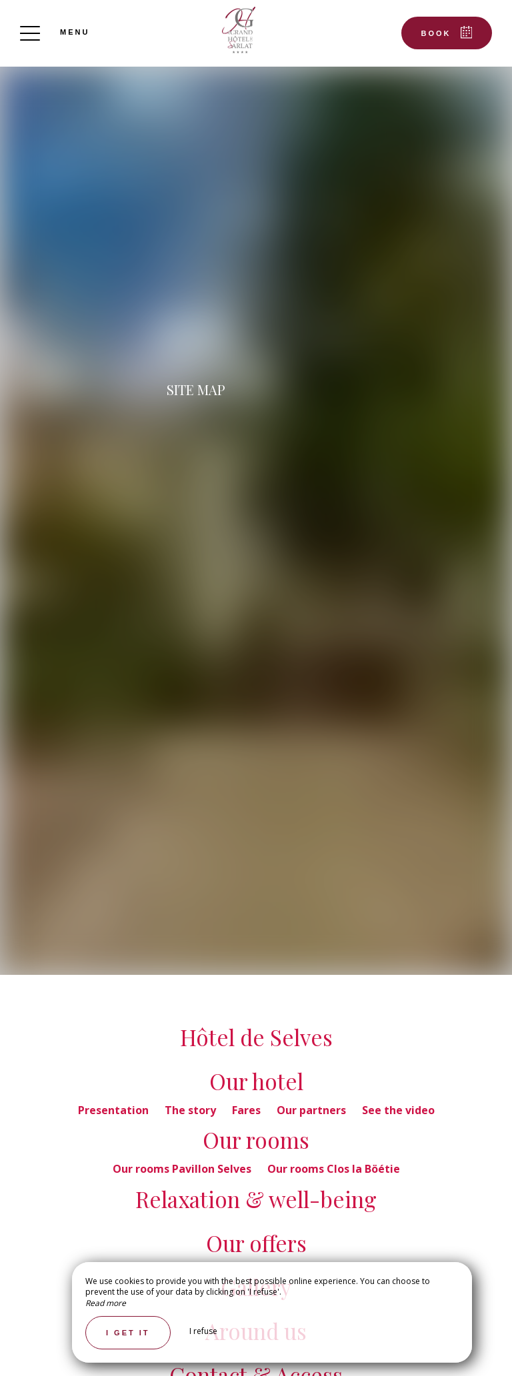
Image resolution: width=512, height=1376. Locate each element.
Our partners (313, 1110)
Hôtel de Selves (256, 1036)
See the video (398, 1110)
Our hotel (256, 1080)
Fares (247, 1110)
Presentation (114, 1110)
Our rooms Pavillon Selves (183, 1168)
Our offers (256, 1242)
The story (192, 1110)
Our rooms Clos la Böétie (333, 1168)
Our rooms (256, 1139)
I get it (128, 1333)
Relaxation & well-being (256, 1198)
